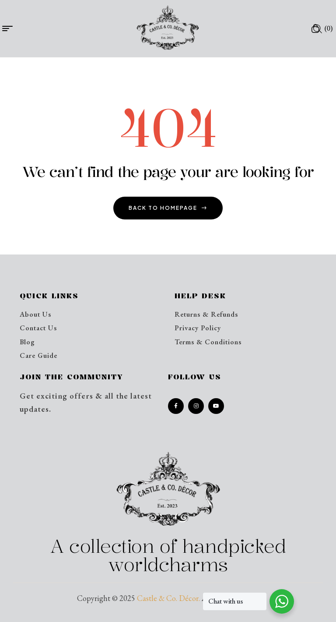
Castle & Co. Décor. (168, 598)
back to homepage (168, 208)
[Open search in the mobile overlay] (317, 28)
